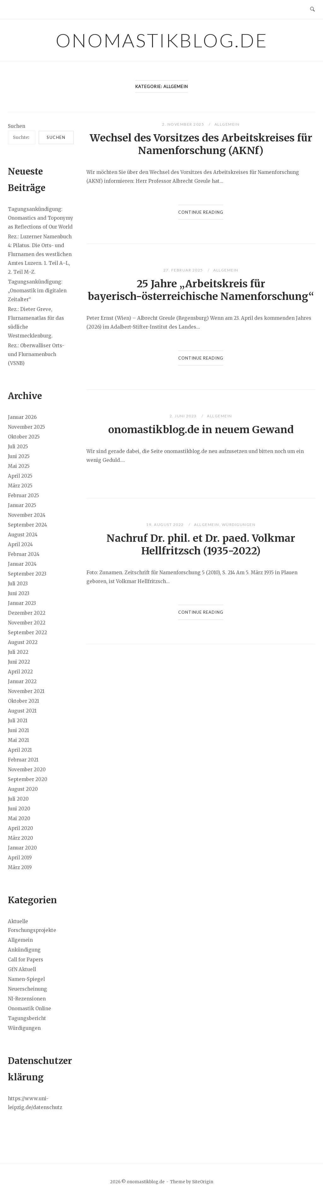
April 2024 (20, 544)
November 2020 (27, 770)
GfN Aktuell (22, 969)
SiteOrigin (202, 1182)
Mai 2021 (18, 740)
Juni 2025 (19, 456)
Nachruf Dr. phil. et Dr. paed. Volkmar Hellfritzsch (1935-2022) (201, 544)
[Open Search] (312, 9)
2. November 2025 (183, 124)
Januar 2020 (22, 848)
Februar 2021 (23, 760)
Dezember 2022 (26, 613)
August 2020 (23, 789)
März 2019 (20, 867)
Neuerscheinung (27, 989)
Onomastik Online (29, 1009)
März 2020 (20, 838)
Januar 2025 (22, 505)
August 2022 (23, 642)
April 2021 (20, 750)
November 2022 (26, 623)
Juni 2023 (18, 593)
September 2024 (27, 525)
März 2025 (20, 486)
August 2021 (22, 711)
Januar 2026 (22, 417)
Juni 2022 (19, 662)
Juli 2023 (18, 584)
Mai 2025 (19, 466)
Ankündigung (24, 950)
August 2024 (23, 535)
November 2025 (26, 427)
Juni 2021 (18, 730)
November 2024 (26, 515)
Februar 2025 (23, 496)
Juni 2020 (19, 809)
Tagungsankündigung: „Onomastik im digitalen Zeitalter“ (37, 290)
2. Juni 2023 (184, 416)
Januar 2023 (22, 603)
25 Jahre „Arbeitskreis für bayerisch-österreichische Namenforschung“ (201, 290)
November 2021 (26, 691)
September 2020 (27, 779)
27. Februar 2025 (183, 270)
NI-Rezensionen (27, 999)
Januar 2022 (22, 681)
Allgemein (227, 124)
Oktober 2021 (23, 701)
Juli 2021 (17, 721)
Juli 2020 (18, 799)
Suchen (16, 126)
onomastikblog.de (162, 40)
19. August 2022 (165, 524)
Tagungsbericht (27, 1018)
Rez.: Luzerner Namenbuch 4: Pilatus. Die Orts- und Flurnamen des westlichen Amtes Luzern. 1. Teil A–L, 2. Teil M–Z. (40, 254)
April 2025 (20, 476)
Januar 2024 (22, 564)
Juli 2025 (18, 447)
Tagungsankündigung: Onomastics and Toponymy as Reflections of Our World (40, 218)
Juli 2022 (18, 652)
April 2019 (20, 858)
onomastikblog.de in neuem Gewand (201, 429)
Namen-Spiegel (26, 979)
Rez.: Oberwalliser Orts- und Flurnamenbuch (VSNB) (36, 354)
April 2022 (20, 672)
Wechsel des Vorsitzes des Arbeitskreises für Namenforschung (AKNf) (201, 144)
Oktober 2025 (24, 437)
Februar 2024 (23, 554)
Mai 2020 (19, 818)
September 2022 (27, 633)
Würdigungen (239, 524)
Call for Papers (25, 960)
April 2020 (20, 828)
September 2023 (27, 574)
